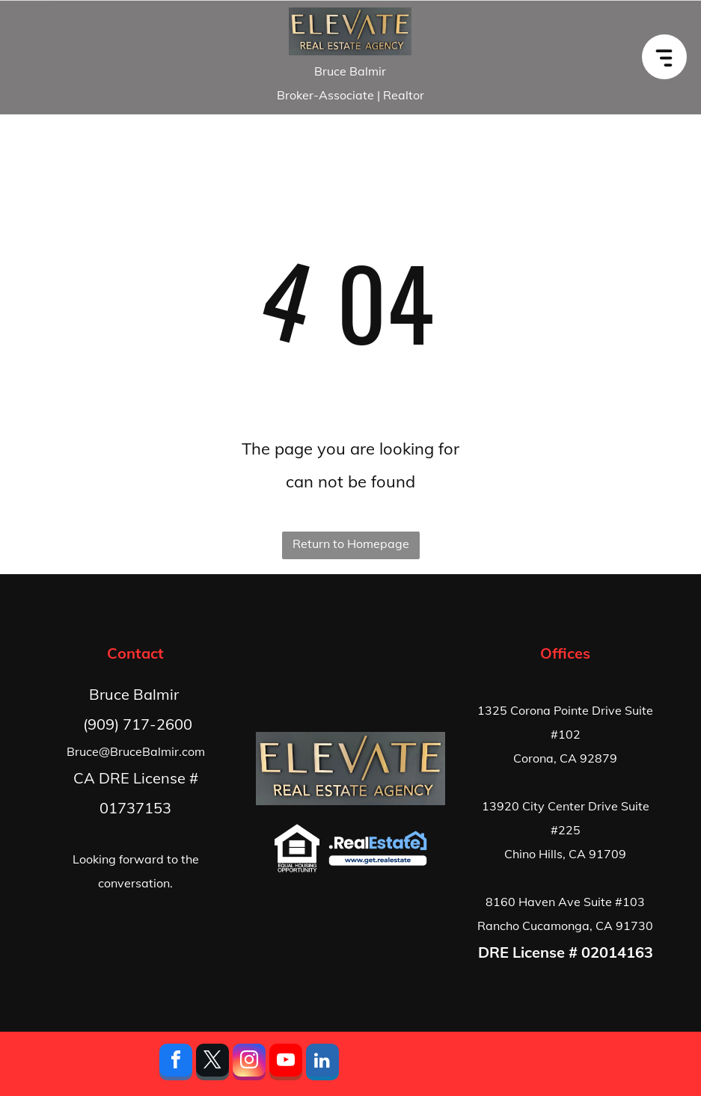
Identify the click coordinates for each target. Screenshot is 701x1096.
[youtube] (285, 1064)
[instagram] (249, 1064)
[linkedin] (322, 1064)
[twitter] (212, 1064)
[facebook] (175, 1064)
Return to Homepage (351, 543)
